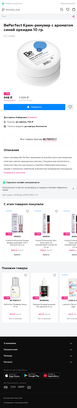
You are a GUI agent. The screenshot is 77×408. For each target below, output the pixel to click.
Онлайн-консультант (12, 3)
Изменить (32, 118)
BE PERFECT (15, 300)
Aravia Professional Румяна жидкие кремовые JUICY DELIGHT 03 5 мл (17, 243)
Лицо (4, 16)
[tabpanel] (38, 63)
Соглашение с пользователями (16, 403)
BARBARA (44, 300)
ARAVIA (17, 236)
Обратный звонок (67, 3)
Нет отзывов (9, 36)
